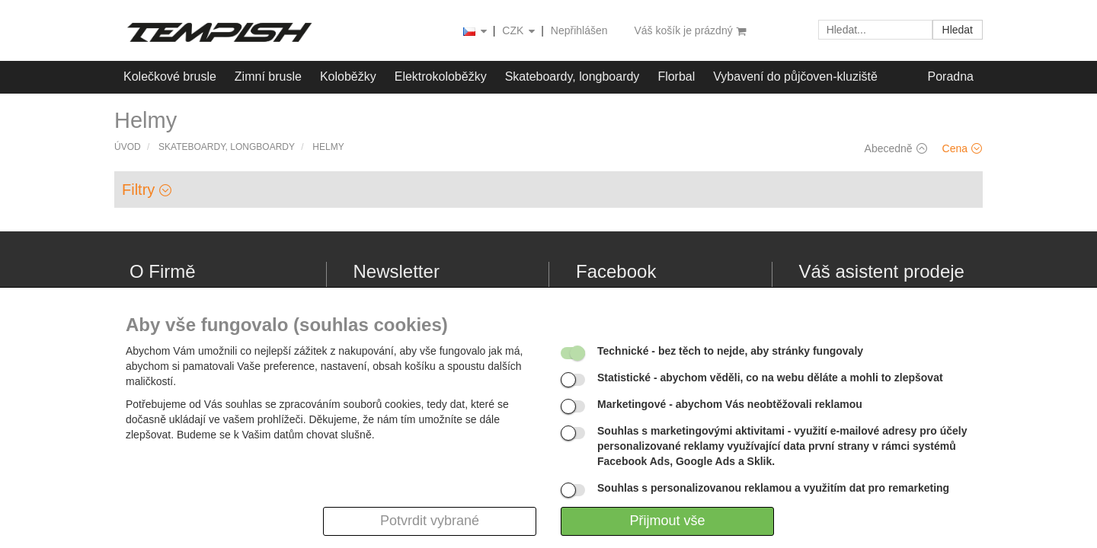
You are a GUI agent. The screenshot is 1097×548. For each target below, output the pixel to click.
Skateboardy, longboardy (572, 76)
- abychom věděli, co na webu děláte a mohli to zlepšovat (770, 377)
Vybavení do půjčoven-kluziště (795, 76)
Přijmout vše (667, 520)
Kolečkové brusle (169, 76)
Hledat (957, 30)
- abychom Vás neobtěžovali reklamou (729, 404)
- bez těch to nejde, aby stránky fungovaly (730, 351)
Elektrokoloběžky (441, 76)
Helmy (328, 147)
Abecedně (896, 148)
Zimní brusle (268, 76)
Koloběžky (348, 76)
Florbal (676, 76)
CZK (519, 31)
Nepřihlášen (579, 30)
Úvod (127, 147)
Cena (962, 148)
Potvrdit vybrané (429, 520)
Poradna (951, 76)
